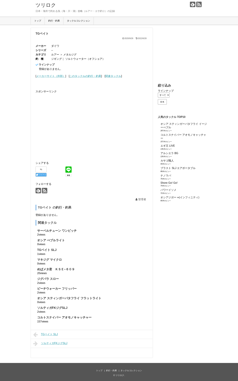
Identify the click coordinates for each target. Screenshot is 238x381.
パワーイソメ (168, 190)
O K (162, 102)
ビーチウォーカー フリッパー (57, 288)
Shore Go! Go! (169, 182)
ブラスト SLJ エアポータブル (178, 168)
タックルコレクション (78, 20)
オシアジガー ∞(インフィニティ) (179, 197)
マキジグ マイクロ (49, 259)
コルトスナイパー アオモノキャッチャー (64, 317)
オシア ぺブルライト (51, 240)
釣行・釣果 (54, 20)
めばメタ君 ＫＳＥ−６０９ (56, 269)
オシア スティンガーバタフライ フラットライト (69, 298)
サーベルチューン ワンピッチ (57, 230)
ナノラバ (165, 175)
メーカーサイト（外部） (50, 76)
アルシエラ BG (169, 153)
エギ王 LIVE (167, 145)
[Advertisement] (63, 128)
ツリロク (46, 5)
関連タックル (113, 76)
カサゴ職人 (167, 160)
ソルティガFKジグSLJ (52, 308)
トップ (37, 20)
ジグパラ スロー (48, 279)
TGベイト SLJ (47, 250)
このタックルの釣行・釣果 (85, 76)
